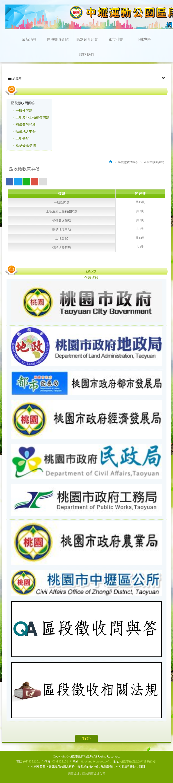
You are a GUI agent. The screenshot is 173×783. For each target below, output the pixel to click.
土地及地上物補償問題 (32, 117)
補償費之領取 (61, 220)
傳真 (47, 761)
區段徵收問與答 (23, 103)
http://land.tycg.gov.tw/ (94, 761)
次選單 (86, 78)
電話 (19, 761)
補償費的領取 (26, 124)
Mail (75, 761)
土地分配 (22, 138)
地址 (116, 761)
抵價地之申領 (26, 131)
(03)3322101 (31, 761)
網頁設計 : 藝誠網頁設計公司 (86, 773)
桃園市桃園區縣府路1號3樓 (138, 761)
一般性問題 (24, 110)
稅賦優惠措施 (26, 145)
